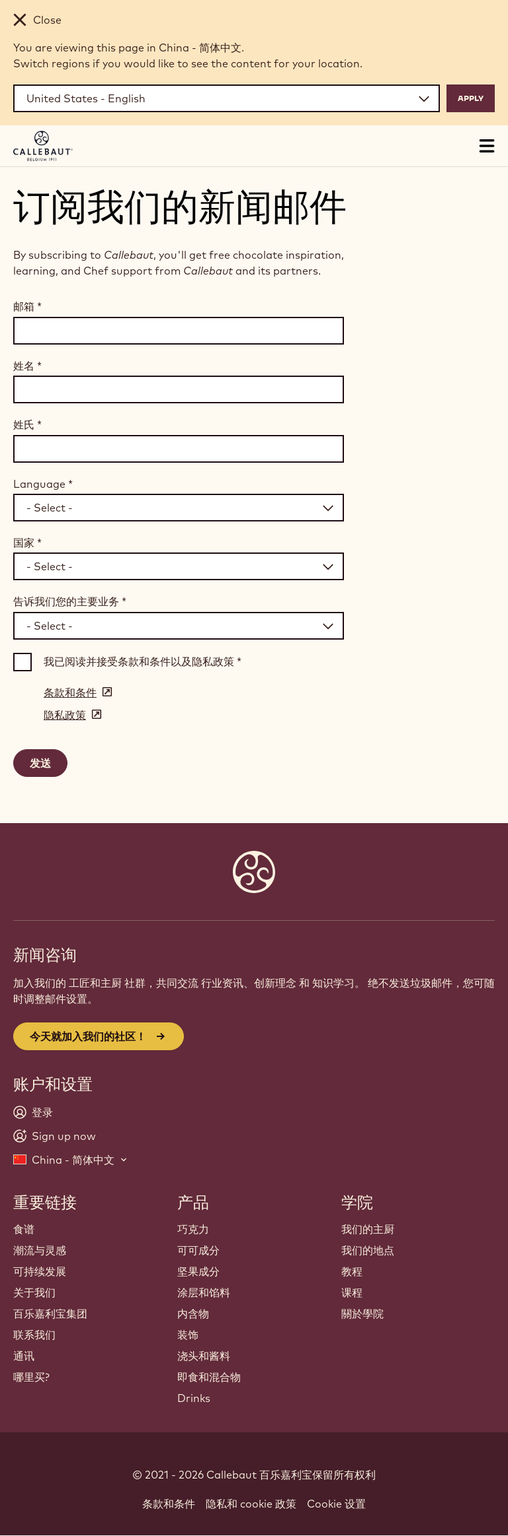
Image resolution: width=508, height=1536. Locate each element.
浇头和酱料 (203, 1355)
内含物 (193, 1313)
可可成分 (198, 1250)
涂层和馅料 (203, 1292)
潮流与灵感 (39, 1250)
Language (43, 483)
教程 (351, 1271)
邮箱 (27, 306)
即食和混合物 (209, 1377)
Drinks (193, 1398)
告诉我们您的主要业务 (69, 601)
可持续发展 (39, 1271)
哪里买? (31, 1377)
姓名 (27, 365)
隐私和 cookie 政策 (251, 1503)
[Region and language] (226, 98)
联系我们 (34, 1334)
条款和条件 (168, 1503)
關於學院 (362, 1313)
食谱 (23, 1229)
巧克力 (193, 1229)
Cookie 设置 (336, 1503)
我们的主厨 (367, 1229)
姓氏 (27, 424)
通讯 (23, 1355)
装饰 (187, 1334)
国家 (27, 542)
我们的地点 (367, 1250)
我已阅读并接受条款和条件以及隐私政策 (142, 661)
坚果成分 (198, 1271)
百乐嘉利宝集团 (50, 1313)
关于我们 (34, 1292)
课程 (351, 1292)
